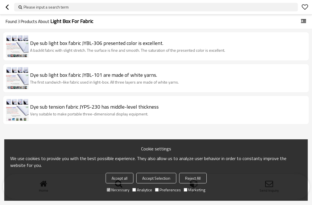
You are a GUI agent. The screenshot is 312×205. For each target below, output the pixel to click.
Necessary (118, 190)
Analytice (142, 190)
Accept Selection (156, 178)
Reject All (193, 178)
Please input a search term (46, 7)
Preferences (168, 190)
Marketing (194, 190)
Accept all (119, 178)
